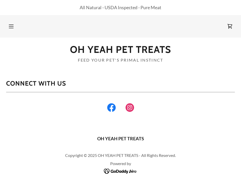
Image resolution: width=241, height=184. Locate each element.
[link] (230, 26)
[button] (11, 26)
